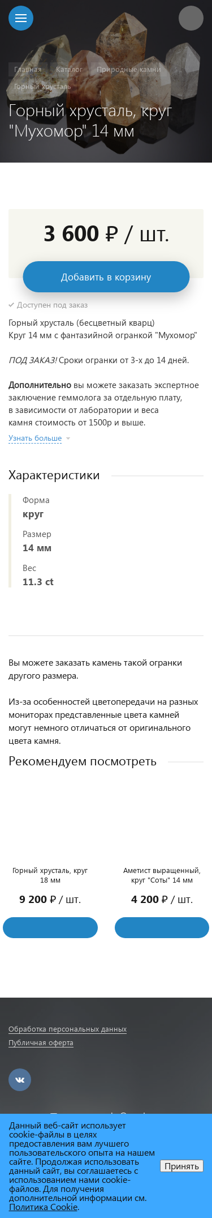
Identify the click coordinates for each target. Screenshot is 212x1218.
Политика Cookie (43, 1206)
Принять (182, 1166)
